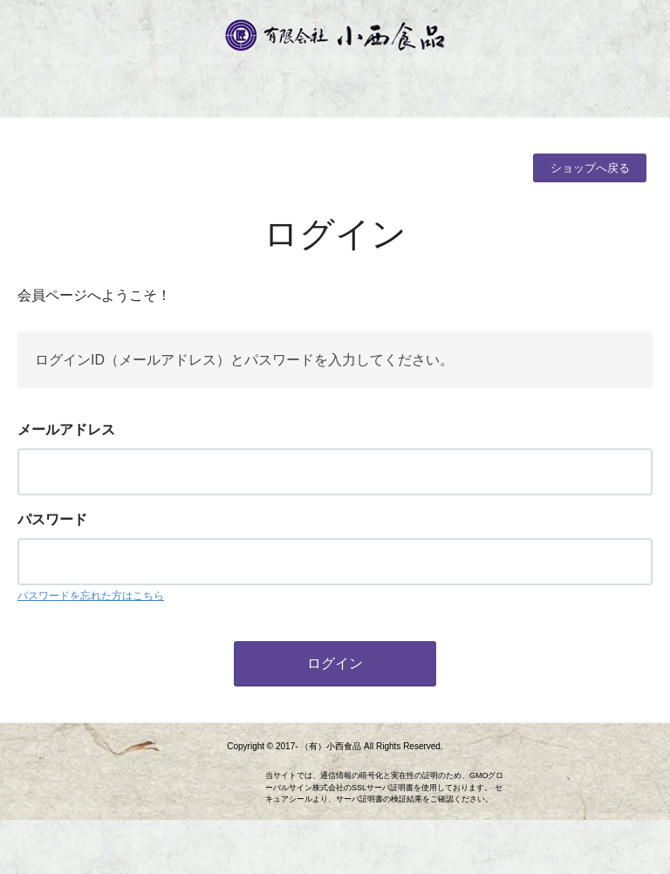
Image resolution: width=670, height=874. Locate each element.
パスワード (52, 519)
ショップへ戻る (590, 167)
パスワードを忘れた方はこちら (90, 596)
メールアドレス (66, 429)
